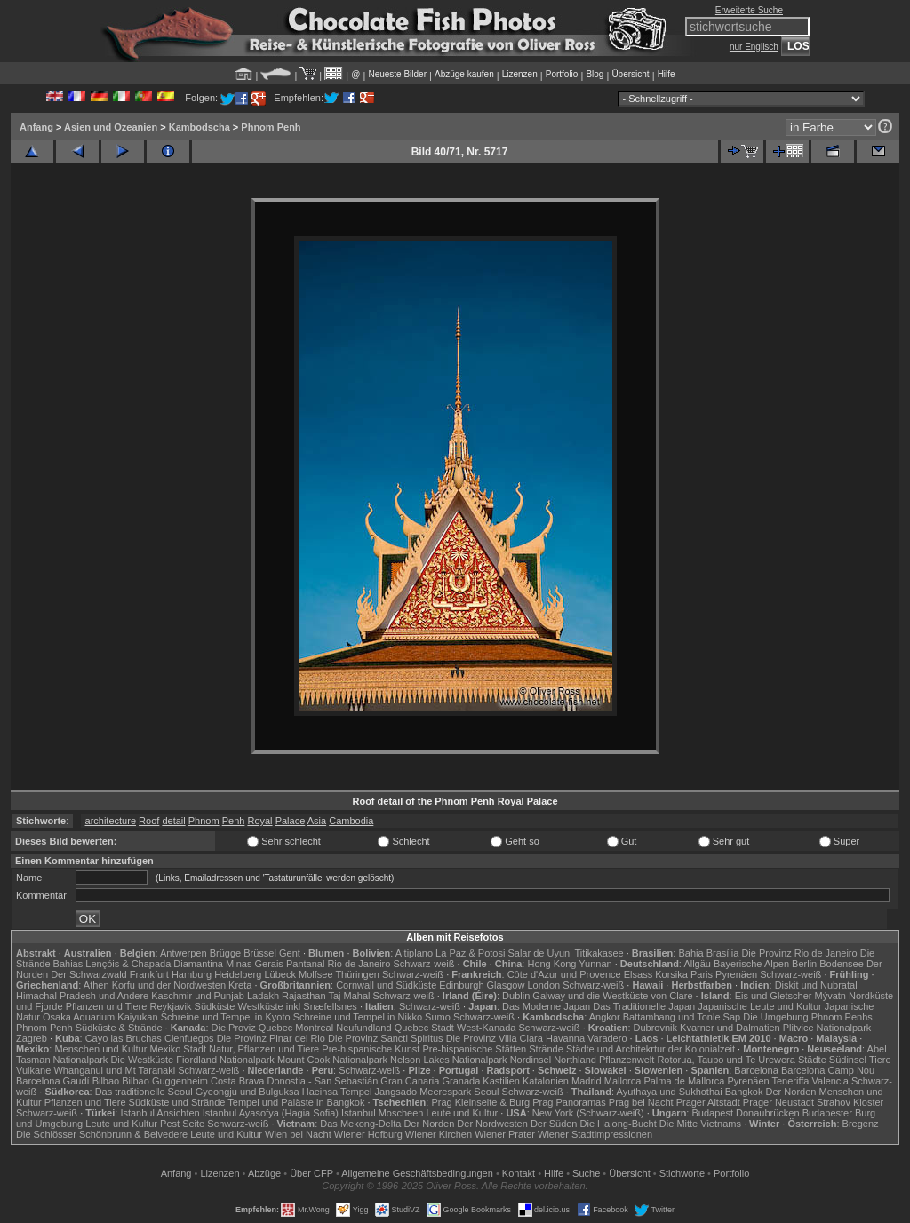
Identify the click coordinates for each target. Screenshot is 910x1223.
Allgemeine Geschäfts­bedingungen (417, 1173)
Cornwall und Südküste (386, 985)
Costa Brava (238, 1081)
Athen (96, 985)
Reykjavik (170, 1006)
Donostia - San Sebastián (323, 1081)
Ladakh (263, 995)
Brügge (225, 953)
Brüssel (259, 953)
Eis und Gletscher (773, 995)
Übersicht (630, 74)
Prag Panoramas (569, 1102)
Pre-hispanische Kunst (370, 1049)
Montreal (314, 1027)
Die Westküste (141, 1059)
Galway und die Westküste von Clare (612, 995)
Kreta (239, 985)
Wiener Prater (505, 1134)
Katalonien (546, 1081)
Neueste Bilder (397, 74)
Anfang (36, 127)
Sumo (438, 1017)
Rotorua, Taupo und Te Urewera (726, 1059)
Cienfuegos (189, 1038)
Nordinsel (530, 1059)
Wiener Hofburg (368, 1134)
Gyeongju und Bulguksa (247, 1091)
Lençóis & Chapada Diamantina (154, 963)
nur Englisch (754, 47)
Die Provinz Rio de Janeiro (799, 953)
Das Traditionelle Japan (644, 1006)
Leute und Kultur (463, 1113)
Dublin (516, 995)
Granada (461, 1081)
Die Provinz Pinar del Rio (271, 1038)
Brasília (722, 953)
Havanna (565, 1038)
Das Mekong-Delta (360, 1123)
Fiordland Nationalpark (225, 1059)
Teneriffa (790, 1081)
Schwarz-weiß (423, 963)
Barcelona (756, 1070)
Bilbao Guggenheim (165, 1081)
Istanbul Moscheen (382, 1113)
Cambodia (351, 820)
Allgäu (697, 963)
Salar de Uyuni (539, 953)
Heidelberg (237, 974)
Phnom (204, 820)
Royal (259, 820)
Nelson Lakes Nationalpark (448, 1059)
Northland (575, 1059)
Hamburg (192, 974)
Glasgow (506, 985)
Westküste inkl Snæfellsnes (297, 1006)
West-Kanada (486, 1027)
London (543, 985)
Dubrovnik (656, 1027)
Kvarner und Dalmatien (730, 1027)
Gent (289, 953)
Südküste (215, 1006)
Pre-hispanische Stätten (474, 1049)
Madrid (586, 1081)
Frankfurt (149, 974)
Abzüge (264, 1173)
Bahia (690, 953)
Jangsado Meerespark (422, 1091)
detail (173, 820)
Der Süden (554, 1123)
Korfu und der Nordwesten (169, 985)
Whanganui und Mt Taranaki (114, 1070)
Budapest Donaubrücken (745, 1113)
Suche (586, 1173)
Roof (149, 820)
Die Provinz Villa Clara (494, 1038)
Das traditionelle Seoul (144, 1091)
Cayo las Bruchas (123, 1038)
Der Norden (791, 1091)
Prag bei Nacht (641, 1102)
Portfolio (562, 74)
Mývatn (830, 995)
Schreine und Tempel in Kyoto (226, 1017)
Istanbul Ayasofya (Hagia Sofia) (271, 1113)
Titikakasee (598, 953)
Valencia (830, 1081)
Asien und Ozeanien (110, 127)
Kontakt (518, 1173)
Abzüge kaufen (464, 74)
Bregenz (860, 1123)
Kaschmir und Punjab (197, 995)
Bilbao (106, 1081)
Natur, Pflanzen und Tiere (264, 1049)
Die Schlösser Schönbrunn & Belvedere (102, 1134)
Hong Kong (551, 963)
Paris (701, 974)
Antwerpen (183, 953)
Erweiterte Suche (749, 10)
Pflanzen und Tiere (107, 1006)
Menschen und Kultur (100, 1049)
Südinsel (847, 1059)
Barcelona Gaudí (53, 1081)
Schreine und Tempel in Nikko (357, 1017)
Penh (233, 820)
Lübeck (279, 974)
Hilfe (666, 74)
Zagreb (31, 1038)
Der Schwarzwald (89, 974)
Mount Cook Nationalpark (332, 1059)
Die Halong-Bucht (618, 1123)
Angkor (604, 1017)
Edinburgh (461, 985)
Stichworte (682, 1173)
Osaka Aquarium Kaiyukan (100, 1017)
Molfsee (316, 974)
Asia (316, 820)
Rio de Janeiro (358, 963)
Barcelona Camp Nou (827, 1070)
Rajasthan (304, 995)
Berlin (804, 963)
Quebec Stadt (424, 1027)
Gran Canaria (409, 1081)
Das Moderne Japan (546, 1006)
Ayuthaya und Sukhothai (669, 1091)
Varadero (607, 1038)
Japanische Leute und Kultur (759, 1006)
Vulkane (33, 1070)
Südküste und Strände (177, 1102)
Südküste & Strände (119, 1027)
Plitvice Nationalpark (827, 1027)
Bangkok (744, 1091)
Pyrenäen (736, 974)
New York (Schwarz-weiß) (588, 1113)
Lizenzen (520, 74)
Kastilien (501, 1081)
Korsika (671, 974)
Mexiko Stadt (177, 1049)
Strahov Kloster (850, 1102)
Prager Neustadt (778, 1102)
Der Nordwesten (492, 1123)
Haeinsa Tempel (337, 1091)
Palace (290, 820)
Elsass (638, 974)
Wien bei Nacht (298, 1134)
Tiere (880, 1059)
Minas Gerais (254, 963)
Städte (812, 1059)
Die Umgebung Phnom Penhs (808, 1017)
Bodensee (841, 963)
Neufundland (363, 1027)
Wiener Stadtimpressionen (595, 1134)
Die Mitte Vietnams (700, 1123)
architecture (110, 820)
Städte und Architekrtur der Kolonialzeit (650, 1049)
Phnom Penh (270, 127)
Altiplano (414, 953)
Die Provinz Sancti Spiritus (385, 1038)
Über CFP (311, 1173)
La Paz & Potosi (470, 953)
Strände (546, 1049)
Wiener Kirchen (438, 1134)
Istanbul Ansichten (159, 1113)
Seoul (486, 1091)
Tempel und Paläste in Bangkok (296, 1102)
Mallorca (623, 1081)
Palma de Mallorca (683, 1081)
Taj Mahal (349, 995)
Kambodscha (199, 127)
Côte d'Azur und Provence (564, 974)
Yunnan (595, 963)
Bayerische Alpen (751, 963)
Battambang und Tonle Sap (682, 1017)
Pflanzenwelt (626, 1059)
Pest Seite (182, 1123)
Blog (594, 74)
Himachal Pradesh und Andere (82, 995)
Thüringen (357, 974)
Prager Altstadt (708, 1102)
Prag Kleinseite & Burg (480, 1102)
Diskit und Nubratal (816, 985)
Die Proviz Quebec (252, 1027)
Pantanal (305, 963)
